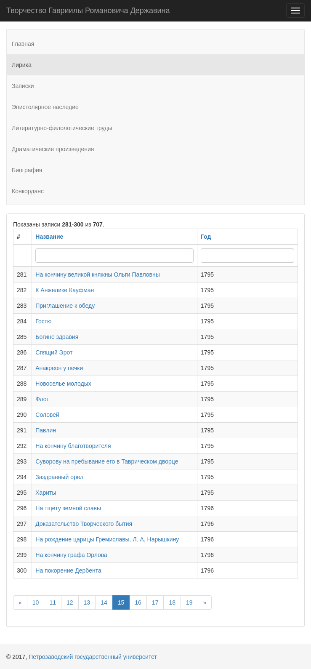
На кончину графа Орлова (71, 555)
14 (104, 602)
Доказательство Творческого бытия (83, 523)
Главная (23, 43)
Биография (27, 170)
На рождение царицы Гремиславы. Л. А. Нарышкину (107, 539)
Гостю (43, 321)
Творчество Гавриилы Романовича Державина (88, 10)
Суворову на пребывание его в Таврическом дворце (106, 461)
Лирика (22, 64)
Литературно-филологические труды (62, 128)
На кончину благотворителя (73, 445)
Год (206, 236)
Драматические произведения (53, 149)
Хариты (45, 492)
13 (87, 602)
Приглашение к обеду (65, 305)
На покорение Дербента (68, 570)
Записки (23, 86)
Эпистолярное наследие (45, 107)
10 (35, 602)
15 (121, 602)
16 (138, 602)
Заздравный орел (59, 477)
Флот (42, 399)
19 (189, 602)
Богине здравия (56, 336)
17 (155, 602)
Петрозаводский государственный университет (93, 656)
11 (52, 602)
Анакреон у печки (59, 368)
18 (172, 602)
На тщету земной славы (68, 508)
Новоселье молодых (63, 383)
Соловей (47, 414)
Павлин (45, 430)
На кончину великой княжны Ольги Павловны (97, 274)
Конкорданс (28, 191)
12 (69, 602)
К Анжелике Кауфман (64, 290)
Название (49, 236)
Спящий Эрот (53, 352)
